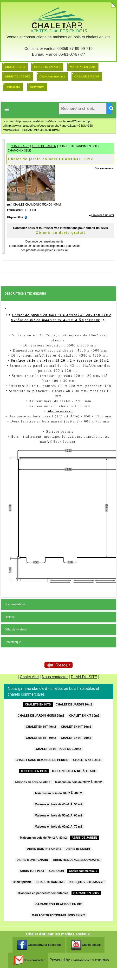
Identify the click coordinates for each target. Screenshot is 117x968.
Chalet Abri (29, 677)
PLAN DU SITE (84, 677)
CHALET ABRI (15, 67)
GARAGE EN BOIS (86, 76)
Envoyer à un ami (102, 215)
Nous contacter (55, 677)
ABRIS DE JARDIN (17, 76)
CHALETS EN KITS (47, 67)
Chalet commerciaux (52, 76)
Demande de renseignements (44, 241)
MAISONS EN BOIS (83, 67)
